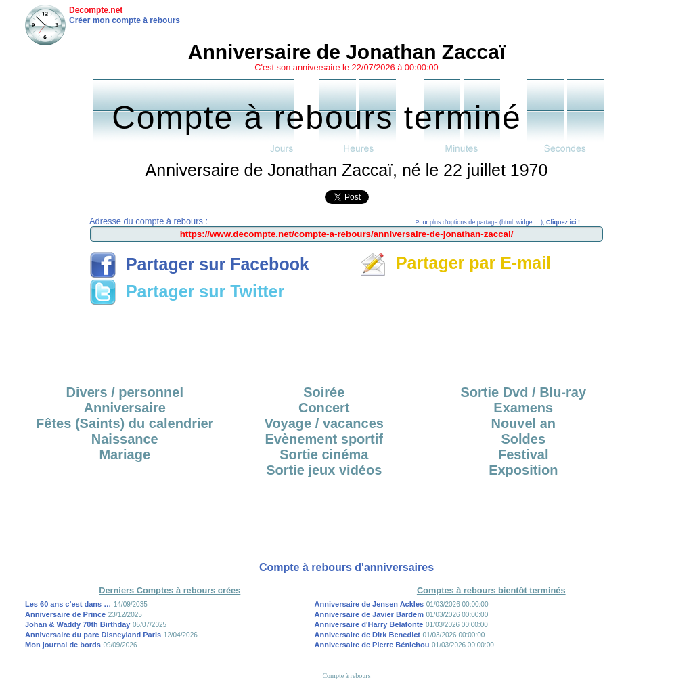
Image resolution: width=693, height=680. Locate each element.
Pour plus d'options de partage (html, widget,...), (498, 222)
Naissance (124, 438)
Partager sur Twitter (186, 291)
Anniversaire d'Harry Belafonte (369, 624)
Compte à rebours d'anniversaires (346, 567)
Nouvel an (523, 423)
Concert (324, 407)
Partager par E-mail (455, 262)
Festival (523, 454)
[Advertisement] (346, 340)
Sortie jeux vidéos (324, 470)
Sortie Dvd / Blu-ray (523, 392)
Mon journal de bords (63, 645)
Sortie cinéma (324, 454)
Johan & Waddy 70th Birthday (77, 624)
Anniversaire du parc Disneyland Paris (93, 635)
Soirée (323, 392)
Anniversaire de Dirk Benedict (368, 635)
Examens (523, 407)
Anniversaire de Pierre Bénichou (372, 645)
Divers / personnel (124, 392)
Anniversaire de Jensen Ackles (369, 604)
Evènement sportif (324, 438)
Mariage (124, 454)
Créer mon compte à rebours (124, 20)
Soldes (523, 438)
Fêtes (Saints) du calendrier (124, 423)
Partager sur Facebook (199, 264)
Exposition (523, 470)
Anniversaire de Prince (65, 614)
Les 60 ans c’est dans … (68, 604)
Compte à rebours (346, 675)
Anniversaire (125, 407)
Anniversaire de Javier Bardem (369, 614)
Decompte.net (95, 10)
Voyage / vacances (324, 423)
